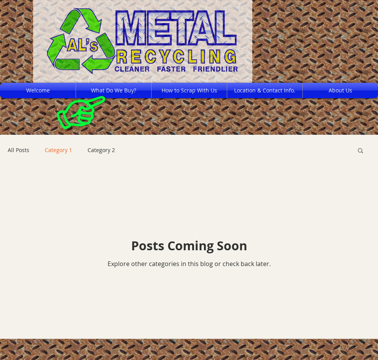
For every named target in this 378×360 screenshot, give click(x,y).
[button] (360, 151)
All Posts (18, 150)
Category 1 (58, 150)
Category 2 (101, 150)
